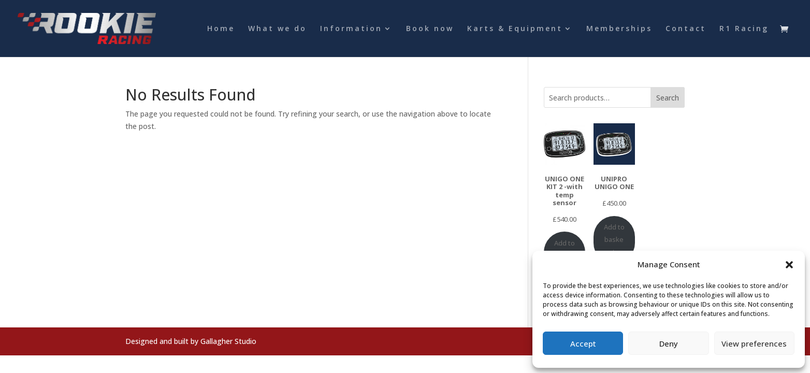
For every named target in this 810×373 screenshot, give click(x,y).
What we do (277, 29)
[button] (789, 265)
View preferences (754, 343)
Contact (686, 29)
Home (221, 29)
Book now (430, 29)
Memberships (619, 29)
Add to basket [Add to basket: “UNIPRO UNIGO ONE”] (614, 239)
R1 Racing (744, 29)
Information (351, 29)
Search (667, 98)
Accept (583, 343)
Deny (668, 343)
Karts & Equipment (514, 29)
